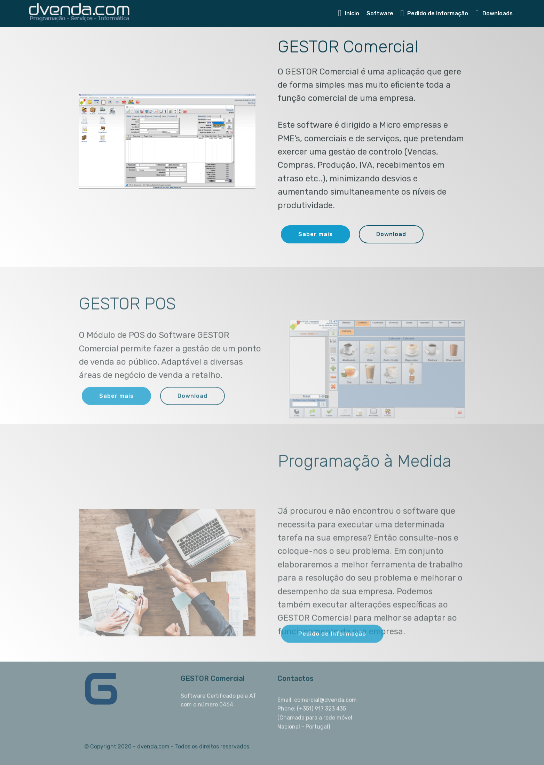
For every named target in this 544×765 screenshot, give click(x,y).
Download (391, 234)
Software (379, 13)
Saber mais (315, 234)
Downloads (494, 13)
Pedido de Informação (434, 13)
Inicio (348, 13)
